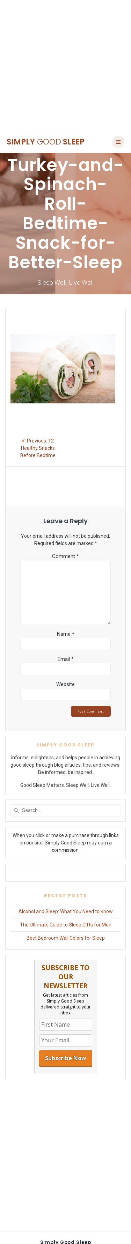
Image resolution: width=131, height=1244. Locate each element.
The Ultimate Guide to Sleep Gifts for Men (65, 925)
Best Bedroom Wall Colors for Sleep (66, 938)
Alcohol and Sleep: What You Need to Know (66, 911)
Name (65, 634)
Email (66, 659)
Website (65, 684)
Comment (65, 556)
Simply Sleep (46, 142)
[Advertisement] (65, 65)
